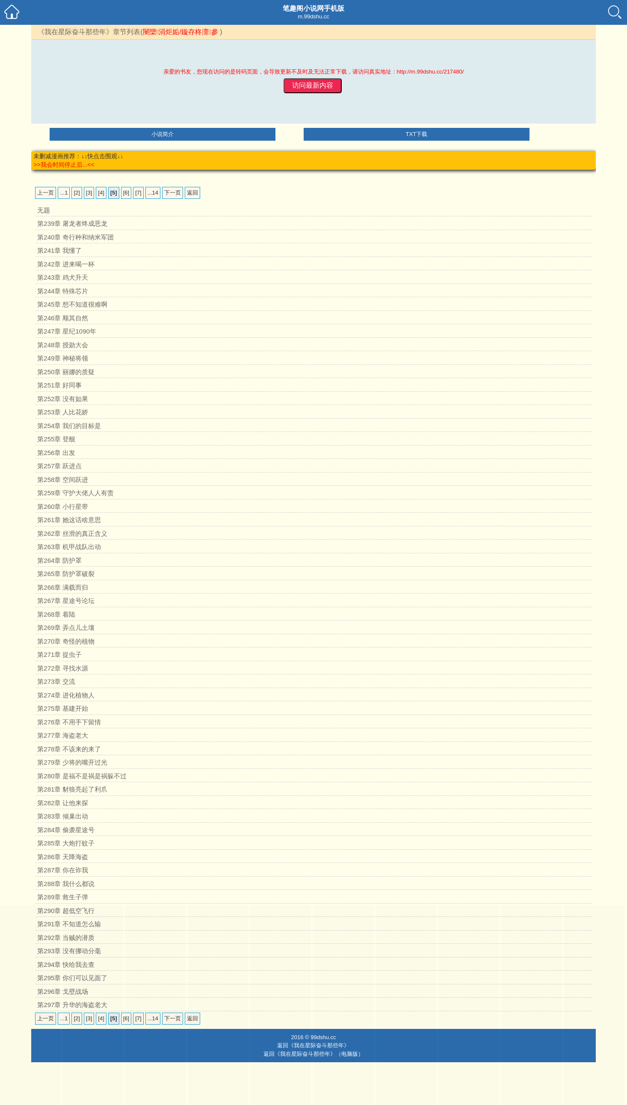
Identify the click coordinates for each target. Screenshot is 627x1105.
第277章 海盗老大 (62, 735)
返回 (192, 192)
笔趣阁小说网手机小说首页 (11, 11)
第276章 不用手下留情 (69, 722)
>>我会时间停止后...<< (63, 164)
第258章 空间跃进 (62, 479)
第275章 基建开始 (62, 708)
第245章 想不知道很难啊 (72, 304)
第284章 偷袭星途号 (66, 829)
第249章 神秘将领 (62, 358)
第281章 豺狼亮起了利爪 (72, 789)
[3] (89, 192)
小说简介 (162, 134)
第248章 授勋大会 (62, 345)
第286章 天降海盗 (62, 856)
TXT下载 (417, 134)
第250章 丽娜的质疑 (66, 371)
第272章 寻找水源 (62, 668)
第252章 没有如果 (62, 398)
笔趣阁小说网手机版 (313, 8)
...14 (153, 192)
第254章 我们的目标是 (69, 425)
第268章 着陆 (56, 614)
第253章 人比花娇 (62, 412)
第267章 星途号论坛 (66, 600)
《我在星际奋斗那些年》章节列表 (89, 31)
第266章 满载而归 (62, 587)
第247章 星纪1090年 (66, 331)
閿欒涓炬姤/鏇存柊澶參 (180, 31)
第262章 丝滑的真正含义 (72, 533)
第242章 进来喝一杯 (66, 264)
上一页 (45, 192)
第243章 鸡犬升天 (62, 277)
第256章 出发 (56, 452)
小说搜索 (615, 11)
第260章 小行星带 (62, 506)
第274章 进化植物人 (66, 695)
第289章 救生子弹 (62, 897)
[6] (126, 192)
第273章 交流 (56, 681)
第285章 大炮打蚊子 (66, 843)
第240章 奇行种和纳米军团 (75, 237)
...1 (64, 192)
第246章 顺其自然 (62, 318)
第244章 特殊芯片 (62, 291)
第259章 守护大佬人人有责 (75, 492)
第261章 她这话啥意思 (69, 519)
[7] (138, 192)
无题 (43, 210)
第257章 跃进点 (59, 466)
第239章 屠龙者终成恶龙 (72, 223)
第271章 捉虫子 (59, 654)
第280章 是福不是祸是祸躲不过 (82, 776)
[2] (77, 192)
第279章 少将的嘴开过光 (72, 762)
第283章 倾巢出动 (62, 816)
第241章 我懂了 (59, 250)
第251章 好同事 (59, 385)
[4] (101, 192)
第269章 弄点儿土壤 (66, 627)
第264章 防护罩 (59, 560)
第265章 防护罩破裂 (66, 573)
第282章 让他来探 (62, 803)
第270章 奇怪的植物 (66, 641)
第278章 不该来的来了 (69, 749)
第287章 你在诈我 (62, 870)
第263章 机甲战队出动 (69, 546)
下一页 (172, 192)
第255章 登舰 (56, 439)
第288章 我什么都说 (66, 883)
